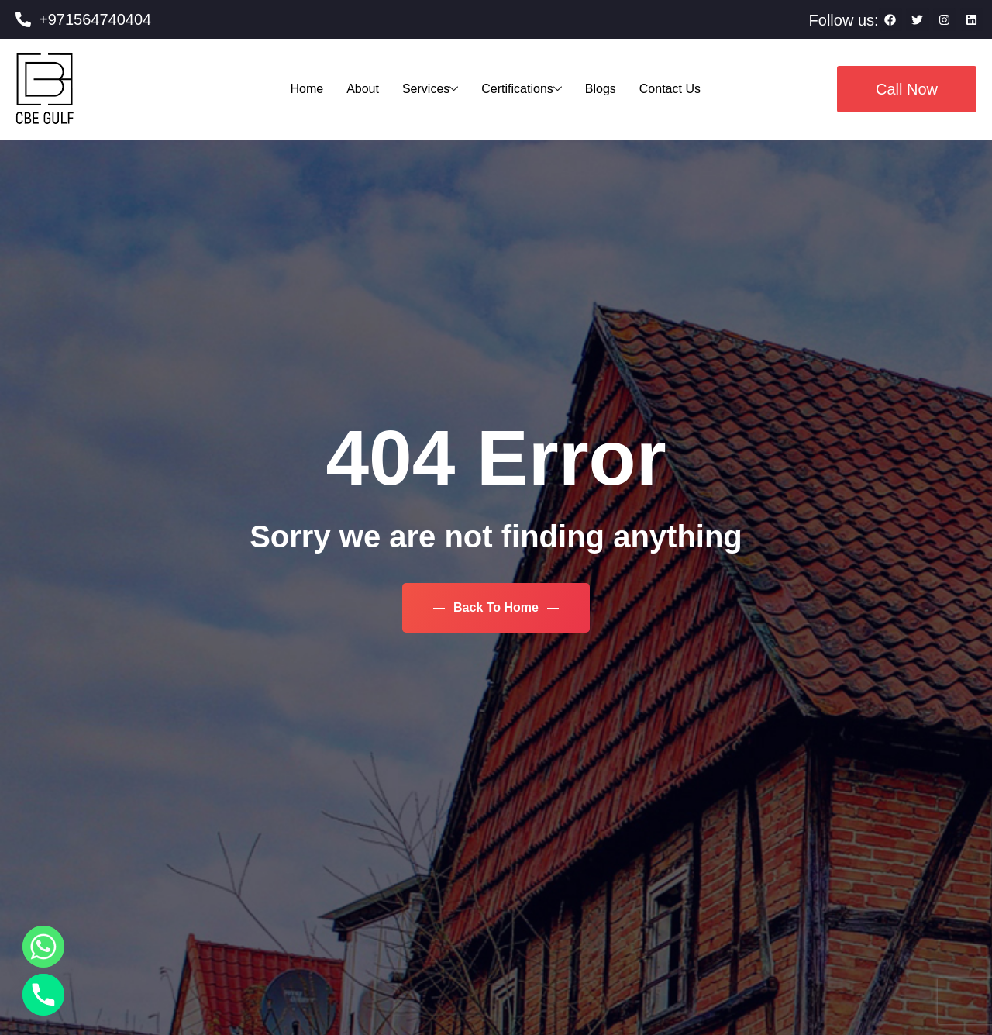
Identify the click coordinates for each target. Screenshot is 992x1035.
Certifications (521, 88)
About (362, 88)
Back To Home (496, 607)
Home (306, 88)
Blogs (600, 88)
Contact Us (670, 88)
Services (430, 88)
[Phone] (43, 995)
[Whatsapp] (43, 947)
